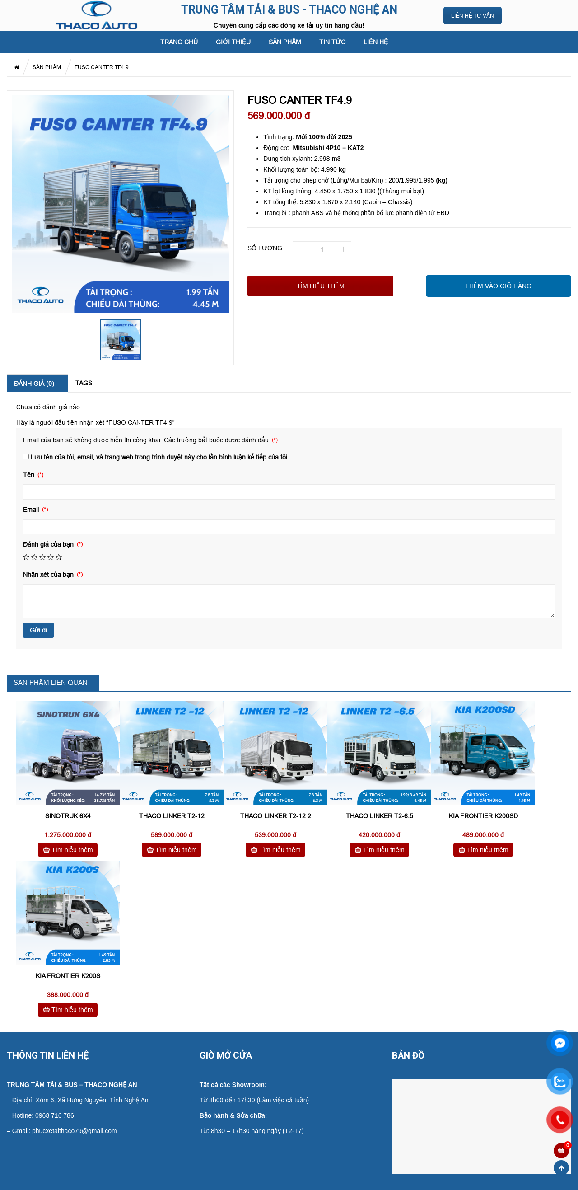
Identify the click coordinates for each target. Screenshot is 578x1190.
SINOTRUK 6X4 (68, 816)
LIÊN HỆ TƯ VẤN (472, 15)
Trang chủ (179, 42)
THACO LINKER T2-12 (172, 816)
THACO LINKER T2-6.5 (379, 816)
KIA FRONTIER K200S (68, 975)
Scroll (561, 1168)
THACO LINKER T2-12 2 (275, 816)
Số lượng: (265, 248)
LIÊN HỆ (376, 42)
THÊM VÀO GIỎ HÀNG (498, 286)
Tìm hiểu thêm (321, 286)
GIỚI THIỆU (233, 42)
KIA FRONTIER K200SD (483, 816)
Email (32, 509)
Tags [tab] (83, 383)
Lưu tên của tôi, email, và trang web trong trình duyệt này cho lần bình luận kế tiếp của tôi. (160, 457)
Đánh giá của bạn (49, 544)
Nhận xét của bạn (49, 574)
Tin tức (332, 42)
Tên (29, 474)
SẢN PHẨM (285, 42)
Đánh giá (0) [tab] (34, 383)
